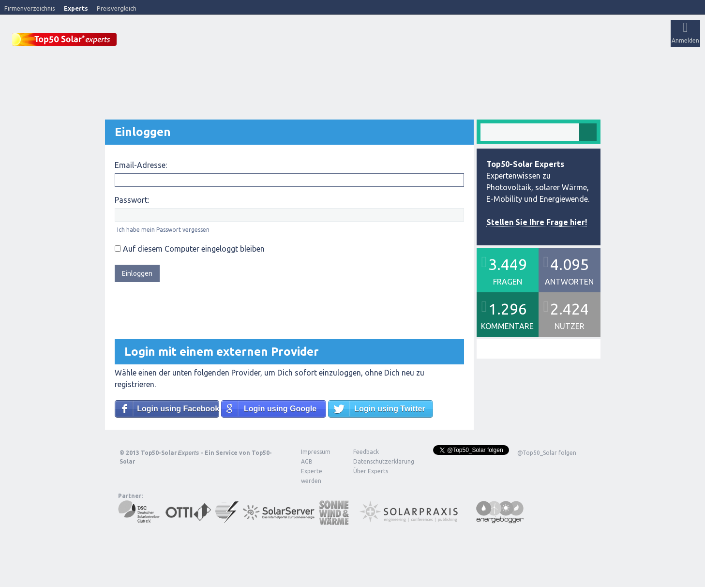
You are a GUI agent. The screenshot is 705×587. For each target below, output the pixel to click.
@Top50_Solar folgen (546, 452)
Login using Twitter (389, 408)
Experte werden (311, 475)
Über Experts (481, 41)
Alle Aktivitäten (252, 41)
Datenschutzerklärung (376, 461)
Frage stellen (413, 41)
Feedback (366, 451)
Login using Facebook (178, 408)
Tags (345, 41)
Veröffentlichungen (194, 41)
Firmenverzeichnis (29, 8)
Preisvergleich (116, 8)
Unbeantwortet (304, 41)
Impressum (315, 451)
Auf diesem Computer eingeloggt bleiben (190, 248)
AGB (307, 461)
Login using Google (280, 408)
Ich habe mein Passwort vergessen (163, 229)
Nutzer (375, 41)
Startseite (143, 41)
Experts (76, 8)
